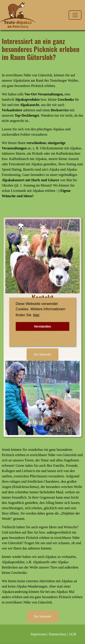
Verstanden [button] (42, 326)
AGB (72, 634)
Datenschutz (57, 634)
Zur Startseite (42, 354)
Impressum (38, 634)
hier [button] (36, 315)
